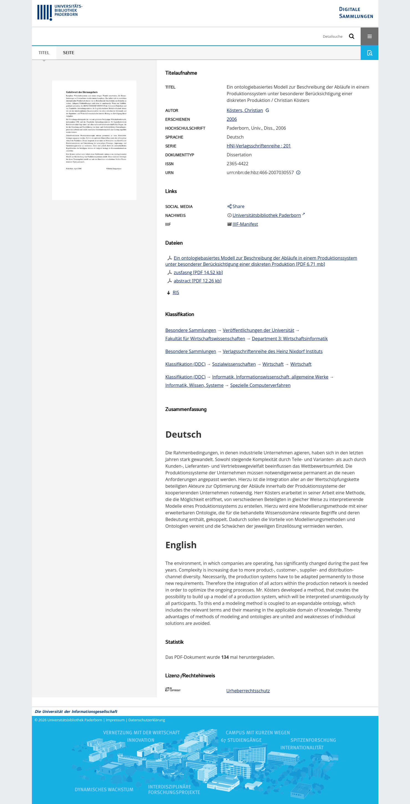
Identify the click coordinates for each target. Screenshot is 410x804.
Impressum (115, 719)
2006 (232, 119)
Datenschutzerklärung (146, 719)
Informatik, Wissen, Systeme (194, 385)
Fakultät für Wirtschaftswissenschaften (205, 338)
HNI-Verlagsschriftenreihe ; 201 (259, 146)
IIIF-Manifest (245, 224)
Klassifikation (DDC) (185, 364)
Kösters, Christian (245, 110)
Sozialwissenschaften (234, 364)
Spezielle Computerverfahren (260, 385)
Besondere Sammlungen (190, 330)
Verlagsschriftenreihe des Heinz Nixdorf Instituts (273, 351)
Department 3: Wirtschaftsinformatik (290, 338)
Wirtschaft (273, 364)
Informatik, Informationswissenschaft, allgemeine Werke (270, 377)
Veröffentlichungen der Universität (258, 330)
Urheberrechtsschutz (248, 691)
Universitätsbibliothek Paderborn (74, 719)
